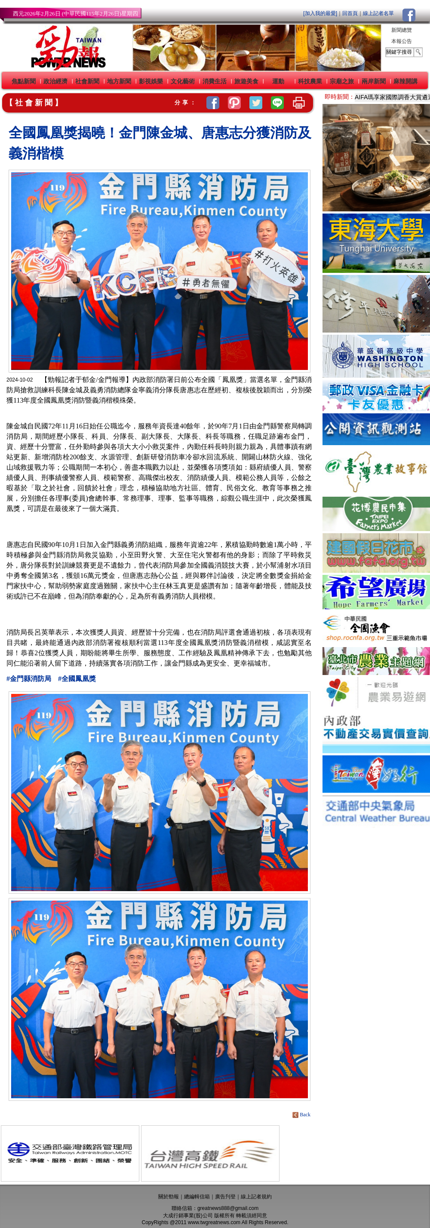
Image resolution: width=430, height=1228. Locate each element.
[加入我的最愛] (320, 13)
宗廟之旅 (342, 81)
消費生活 (215, 81)
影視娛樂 (151, 81)
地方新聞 (119, 81)
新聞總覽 (401, 30)
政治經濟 (55, 81)
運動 (278, 81)
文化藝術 (183, 81)
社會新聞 (87, 81)
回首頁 (350, 13)
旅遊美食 (246, 81)
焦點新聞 (24, 81)
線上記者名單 (378, 13)
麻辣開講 (405, 81)
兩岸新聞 (374, 81)
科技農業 (310, 81)
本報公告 (401, 41)
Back (302, 1115)
